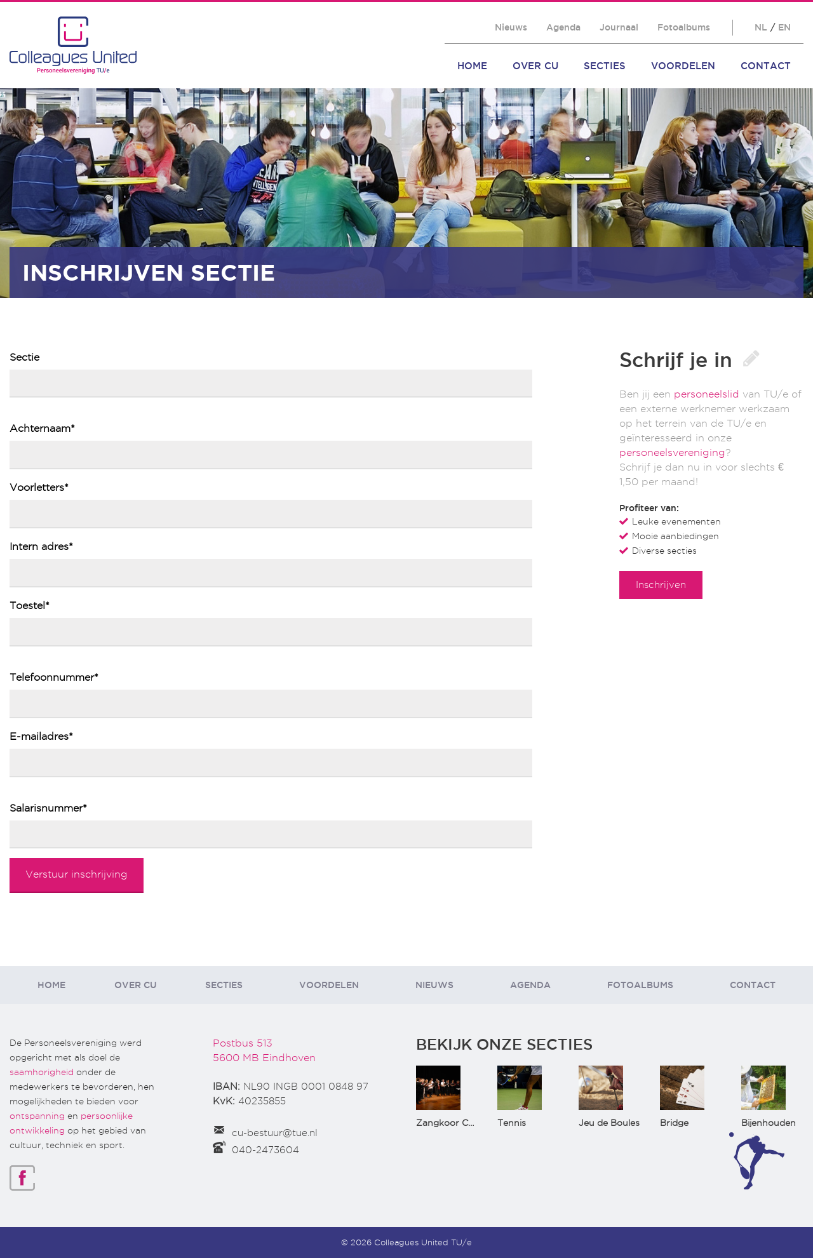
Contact (766, 65)
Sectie (24, 357)
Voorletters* (39, 487)
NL (761, 27)
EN (784, 27)
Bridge (674, 1123)
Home (472, 65)
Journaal (619, 27)
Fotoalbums (683, 27)
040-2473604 (265, 1150)
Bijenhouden (768, 1123)
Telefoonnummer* (54, 677)
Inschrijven (661, 584)
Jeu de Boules (609, 1123)
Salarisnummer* (48, 808)
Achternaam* (42, 428)
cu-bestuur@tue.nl (275, 1133)
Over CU (535, 65)
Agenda (563, 27)
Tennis (511, 1123)
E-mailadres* (41, 736)
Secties (605, 65)
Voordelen (683, 65)
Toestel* (30, 605)
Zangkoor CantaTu (457, 1123)
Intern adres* (41, 546)
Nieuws (511, 27)
